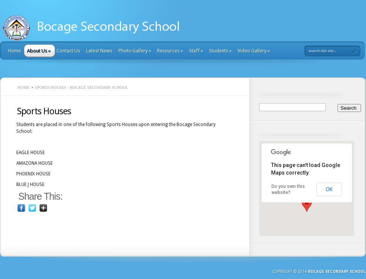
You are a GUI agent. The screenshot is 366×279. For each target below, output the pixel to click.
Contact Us (68, 51)
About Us (38, 51)
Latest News (99, 51)
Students (220, 51)
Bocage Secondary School (336, 272)
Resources (170, 51)
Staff (196, 51)
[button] (307, 205)
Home (14, 51)
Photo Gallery (134, 51)
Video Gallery (254, 51)
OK (329, 189)
